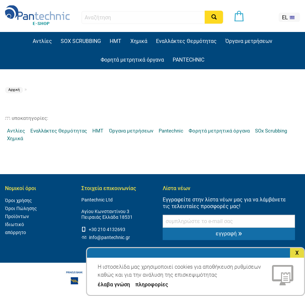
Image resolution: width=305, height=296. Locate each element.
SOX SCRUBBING (81, 41)
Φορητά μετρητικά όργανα (132, 60)
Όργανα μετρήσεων (248, 41)
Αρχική (14, 90)
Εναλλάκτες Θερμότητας (186, 41)
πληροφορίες (151, 284)
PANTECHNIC (188, 60)
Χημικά (138, 41)
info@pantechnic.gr (105, 237)
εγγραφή (229, 233)
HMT (115, 41)
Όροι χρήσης (18, 200)
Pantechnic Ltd (97, 200)
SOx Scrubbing (271, 131)
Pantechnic (171, 131)
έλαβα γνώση (114, 284)
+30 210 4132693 (103, 229)
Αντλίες (42, 41)
